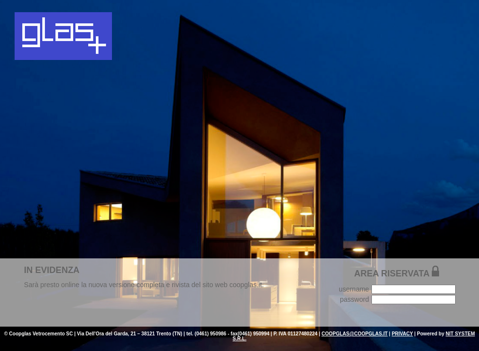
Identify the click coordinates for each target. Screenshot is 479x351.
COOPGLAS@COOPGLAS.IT (354, 333)
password (354, 299)
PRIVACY (402, 333)
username (354, 289)
